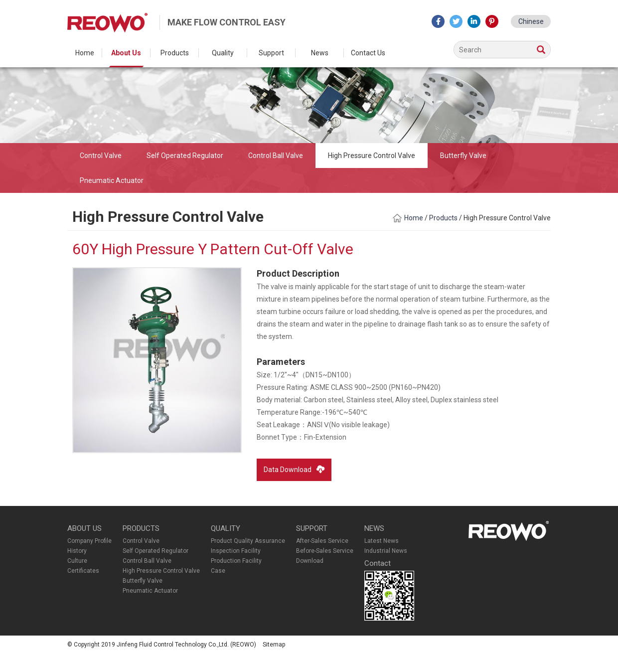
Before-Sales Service (324, 550)
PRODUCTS (141, 528)
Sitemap (274, 644)
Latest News (381, 540)
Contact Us (368, 53)
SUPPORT (311, 528)
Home (84, 53)
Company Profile (89, 540)
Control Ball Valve (275, 156)
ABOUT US (84, 528)
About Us (126, 53)
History (77, 550)
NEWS (374, 528)
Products (174, 53)
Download (309, 560)
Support (271, 53)
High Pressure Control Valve (371, 156)
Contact (377, 563)
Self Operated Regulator (185, 156)
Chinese (531, 21)
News (319, 53)
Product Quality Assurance (248, 540)
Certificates (83, 570)
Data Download (294, 469)
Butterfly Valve (463, 156)
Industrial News (385, 550)
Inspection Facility (236, 550)
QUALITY (225, 528)
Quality (223, 53)
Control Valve (101, 156)
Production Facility (236, 560)
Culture (77, 560)
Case (218, 570)
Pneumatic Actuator (112, 180)
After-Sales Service (322, 540)
